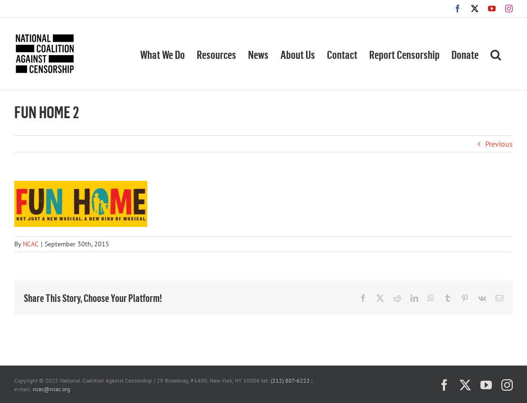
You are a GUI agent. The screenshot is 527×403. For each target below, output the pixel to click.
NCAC (30, 244)
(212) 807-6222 (290, 380)
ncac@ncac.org (51, 389)
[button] (495, 54)
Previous (499, 144)
